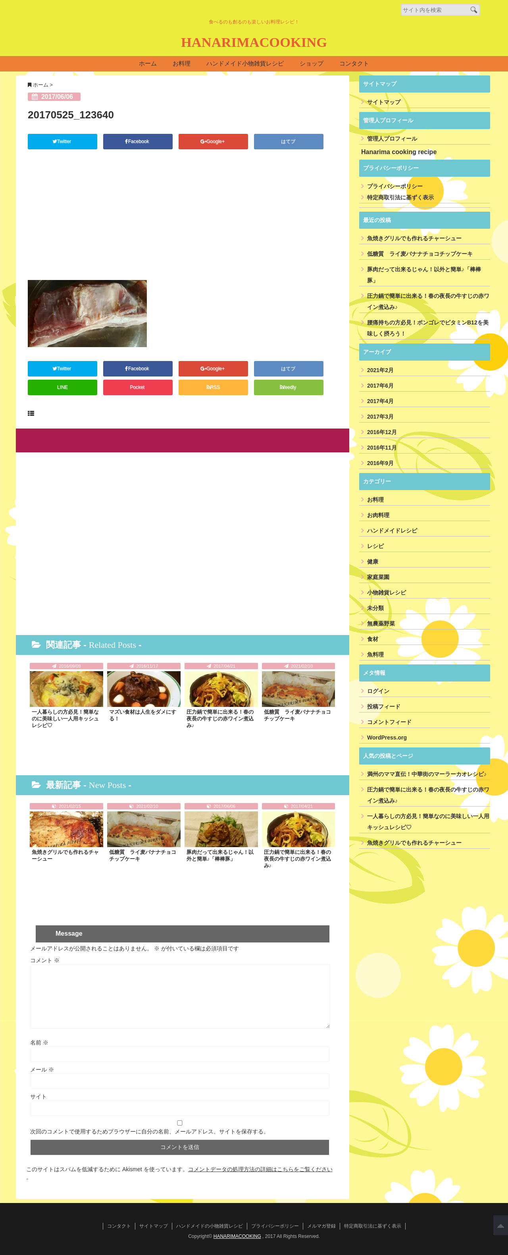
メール (42, 1069)
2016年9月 (380, 463)
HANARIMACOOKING (254, 42)
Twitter (63, 142)
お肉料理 (378, 515)
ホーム (148, 63)
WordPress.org (387, 738)
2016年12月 (382, 432)
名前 (39, 1042)
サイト (38, 1096)
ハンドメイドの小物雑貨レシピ (209, 1225)
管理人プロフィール (392, 139)
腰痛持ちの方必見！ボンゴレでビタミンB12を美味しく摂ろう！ (428, 328)
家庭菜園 (378, 577)
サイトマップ (383, 102)
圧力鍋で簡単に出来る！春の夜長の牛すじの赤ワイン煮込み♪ (220, 719)
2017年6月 (380, 386)
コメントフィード (389, 722)
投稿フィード (383, 707)
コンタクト (354, 63)
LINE (62, 387)
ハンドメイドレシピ (392, 531)
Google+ (213, 142)
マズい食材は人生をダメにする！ (142, 715)
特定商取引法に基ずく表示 (400, 198)
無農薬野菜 (381, 624)
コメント (45, 960)
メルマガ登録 (321, 1225)
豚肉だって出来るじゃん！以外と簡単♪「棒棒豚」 (220, 855)
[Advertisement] (182, 220)
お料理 (181, 63)
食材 (372, 639)
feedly (288, 387)
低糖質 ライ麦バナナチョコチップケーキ (297, 715)
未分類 (375, 608)
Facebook (137, 142)
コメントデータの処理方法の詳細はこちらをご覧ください (260, 1169)
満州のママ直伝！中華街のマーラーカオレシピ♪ (427, 774)
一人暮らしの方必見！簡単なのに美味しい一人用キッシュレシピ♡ (65, 719)
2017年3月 (380, 417)
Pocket (138, 387)
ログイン (378, 691)
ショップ (311, 63)
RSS (213, 387)
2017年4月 (380, 401)
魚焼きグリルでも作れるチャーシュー (65, 855)
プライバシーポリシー (395, 186)
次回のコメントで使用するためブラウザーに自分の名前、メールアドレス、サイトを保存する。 (149, 1131)
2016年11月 (382, 448)
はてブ (288, 142)
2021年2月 (380, 370)
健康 (372, 562)
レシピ (375, 546)
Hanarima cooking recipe (399, 152)
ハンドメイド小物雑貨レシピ (245, 63)
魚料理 (375, 655)
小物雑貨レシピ (386, 593)
